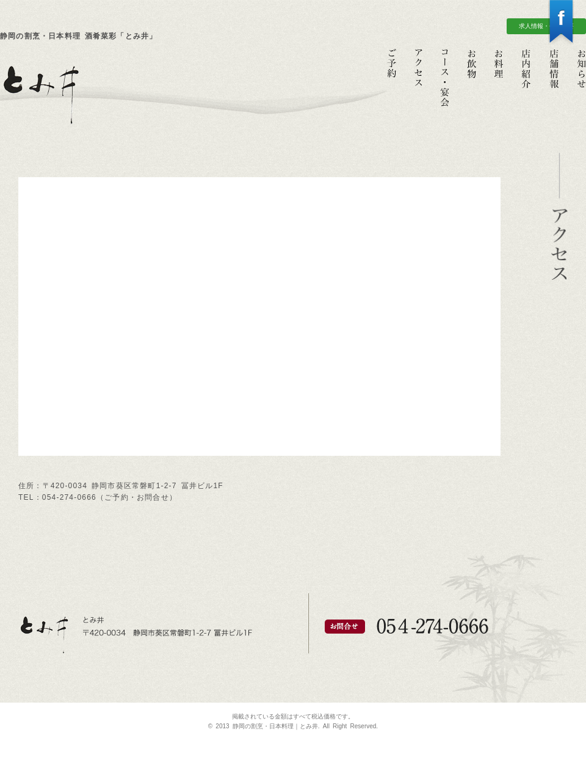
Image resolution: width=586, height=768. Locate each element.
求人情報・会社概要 (546, 26)
